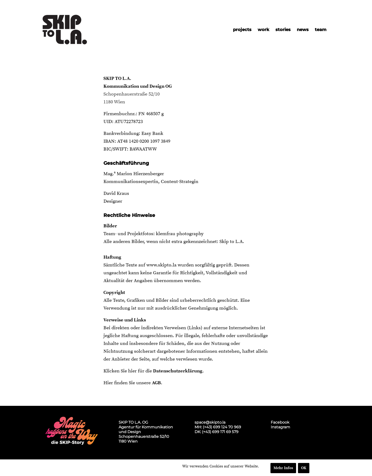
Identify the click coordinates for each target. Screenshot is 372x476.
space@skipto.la (210, 422)
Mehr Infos (283, 468)
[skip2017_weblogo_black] (64, 29)
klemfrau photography (180, 234)
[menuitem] (242, 29)
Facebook (280, 422)
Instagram (280, 427)
